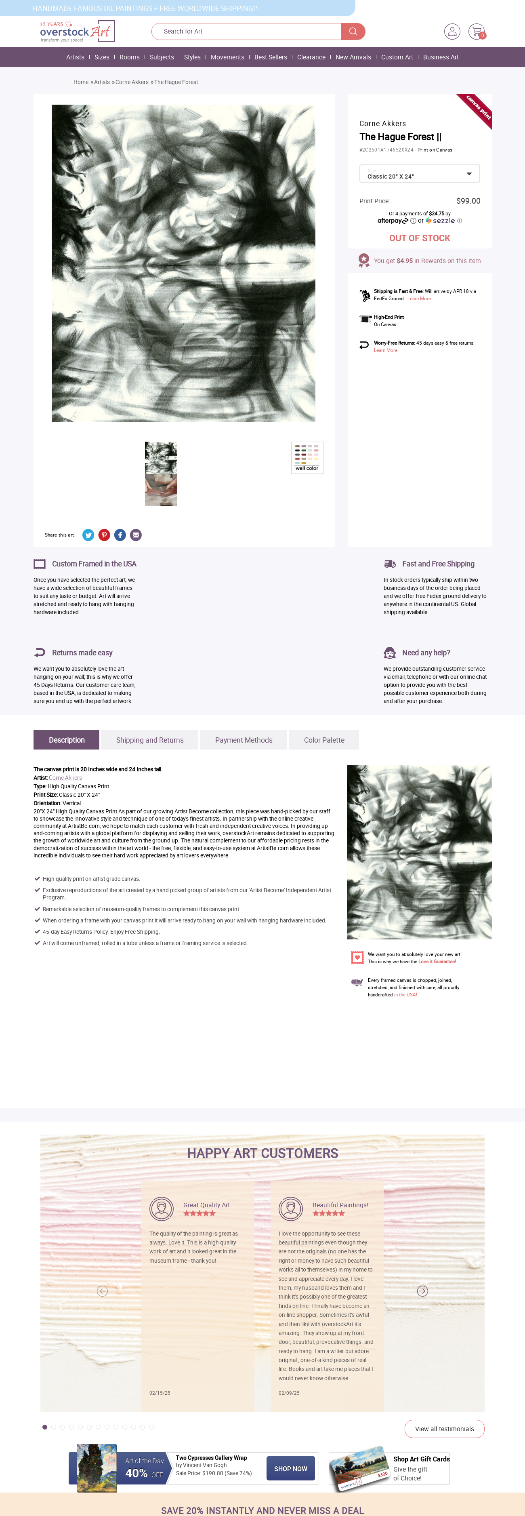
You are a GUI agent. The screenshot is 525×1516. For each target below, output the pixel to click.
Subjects (162, 57)
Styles (192, 57)
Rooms (130, 57)
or (440, 220)
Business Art (441, 57)
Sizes (101, 57)
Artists (75, 57)
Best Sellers (270, 57)
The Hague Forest (176, 82)
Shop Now (290, 1468)
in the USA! (405, 995)
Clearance (311, 57)
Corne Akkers (132, 82)
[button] (422, 1291)
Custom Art (397, 57)
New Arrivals (353, 57)
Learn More (419, 298)
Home (81, 82)
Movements (227, 57)
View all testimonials (444, 1428)
